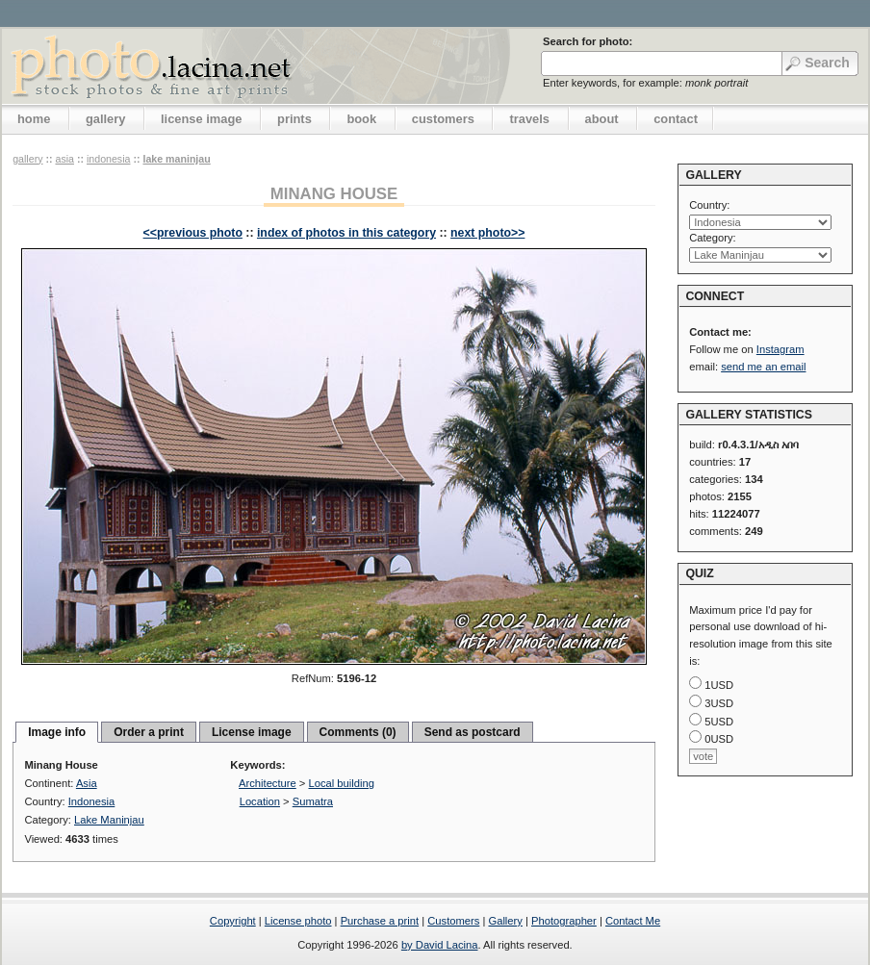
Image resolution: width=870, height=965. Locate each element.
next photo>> (487, 233)
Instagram (780, 349)
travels (529, 119)
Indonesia (109, 159)
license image (201, 119)
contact (675, 119)
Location (260, 801)
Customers (453, 921)
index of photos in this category (346, 233)
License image (252, 732)
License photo (298, 921)
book (361, 119)
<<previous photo (193, 233)
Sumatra (313, 801)
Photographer (564, 921)
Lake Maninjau (176, 159)
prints (294, 119)
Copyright (233, 921)
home (33, 119)
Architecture (267, 783)
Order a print (149, 732)
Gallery (505, 921)
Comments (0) (358, 732)
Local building (341, 783)
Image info (57, 732)
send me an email (763, 366)
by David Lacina (439, 945)
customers (443, 119)
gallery (106, 119)
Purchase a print (380, 921)
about (602, 119)
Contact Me (632, 921)
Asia (64, 159)
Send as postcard (472, 732)
